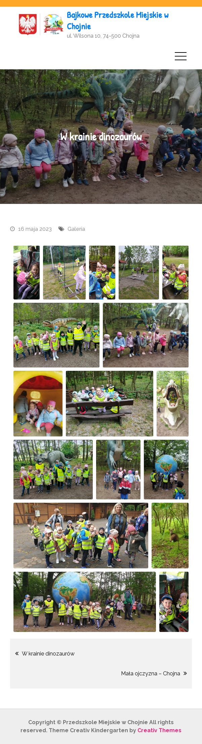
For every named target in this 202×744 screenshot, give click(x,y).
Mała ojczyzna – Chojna (150, 673)
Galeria (76, 229)
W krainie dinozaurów (48, 653)
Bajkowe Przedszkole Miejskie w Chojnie (117, 20)
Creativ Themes (159, 730)
